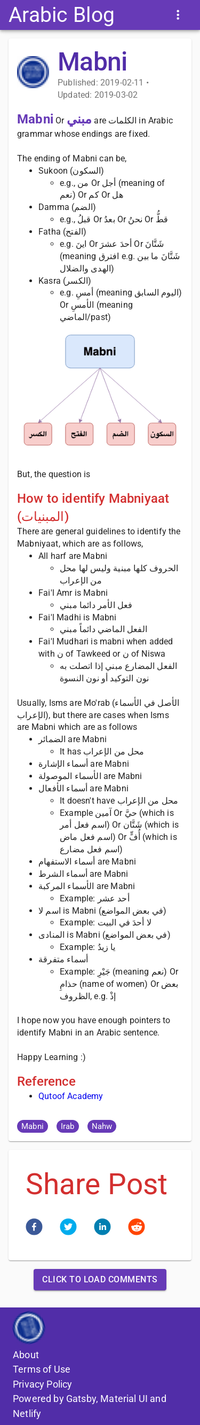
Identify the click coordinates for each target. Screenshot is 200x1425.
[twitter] (68, 1228)
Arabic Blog (62, 15)
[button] (32, 1126)
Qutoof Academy (70, 1096)
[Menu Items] (177, 14)
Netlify (27, 1413)
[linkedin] (102, 1228)
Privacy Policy (42, 1384)
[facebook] (34, 1228)
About (26, 1354)
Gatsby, (82, 1398)
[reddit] (136, 1228)
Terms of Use (41, 1369)
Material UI (124, 1398)
